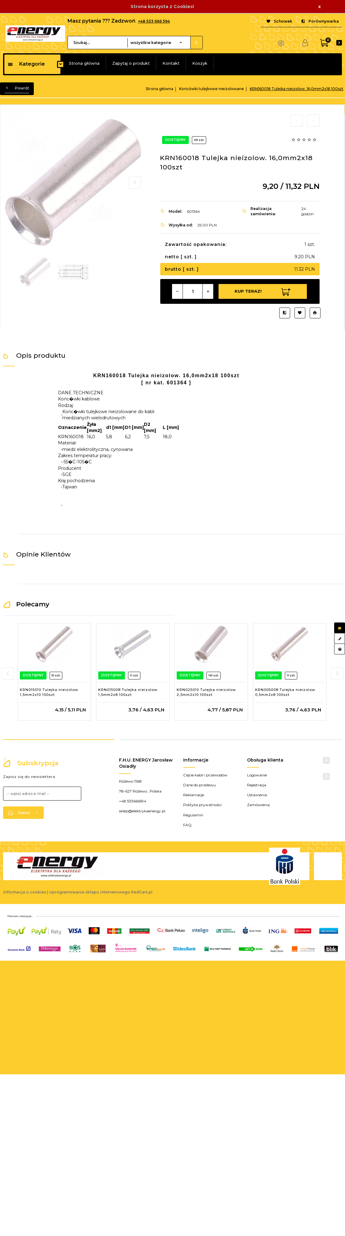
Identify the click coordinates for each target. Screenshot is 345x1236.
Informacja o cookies (24, 892)
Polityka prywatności (202, 804)
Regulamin (193, 815)
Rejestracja (256, 785)
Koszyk (199, 63)
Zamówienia (258, 804)
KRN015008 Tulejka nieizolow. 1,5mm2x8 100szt (128, 692)
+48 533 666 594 (154, 21)
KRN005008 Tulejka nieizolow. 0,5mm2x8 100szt (285, 692)
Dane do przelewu (199, 785)
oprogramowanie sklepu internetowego (89, 892)
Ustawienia (257, 795)
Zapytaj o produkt (131, 63)
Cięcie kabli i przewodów (205, 775)
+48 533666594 (132, 801)
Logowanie (257, 775)
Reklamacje (193, 795)
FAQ (187, 825)
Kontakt (170, 63)
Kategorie (26, 64)
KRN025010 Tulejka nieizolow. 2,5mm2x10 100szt (207, 692)
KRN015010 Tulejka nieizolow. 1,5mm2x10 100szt (49, 692)
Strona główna (84, 63)
